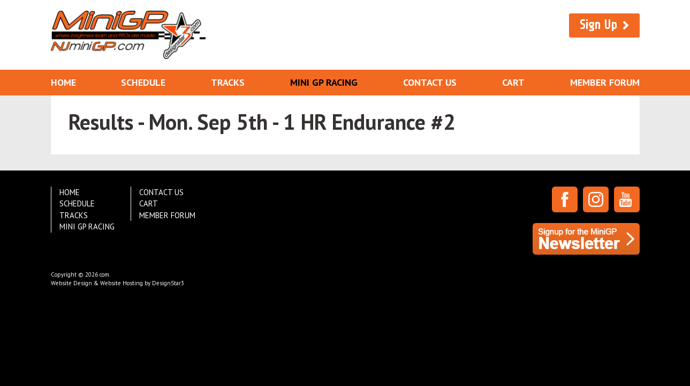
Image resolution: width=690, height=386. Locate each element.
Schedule (143, 82)
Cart (513, 82)
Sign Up (598, 25)
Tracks (228, 82)
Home (63, 82)
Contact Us (430, 82)
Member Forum (605, 82)
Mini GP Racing (324, 82)
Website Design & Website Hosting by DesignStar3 (117, 283)
